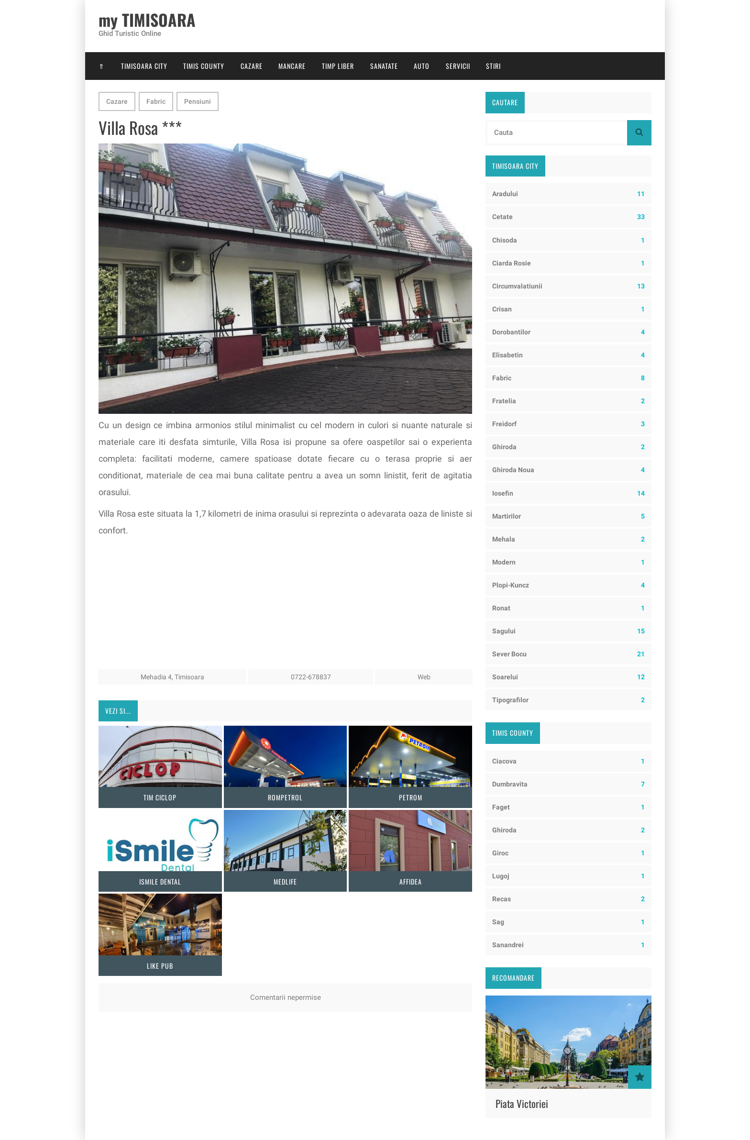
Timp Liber (338, 66)
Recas (568, 899)
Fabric (155, 101)
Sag (568, 922)
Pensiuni (197, 101)
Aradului (568, 194)
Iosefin (568, 493)
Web (424, 677)
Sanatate (384, 66)
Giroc (568, 853)
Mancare (292, 66)
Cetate (568, 217)
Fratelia (568, 401)
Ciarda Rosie (568, 263)
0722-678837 (311, 677)
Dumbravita (568, 784)
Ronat (568, 608)
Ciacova (568, 761)
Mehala (568, 539)
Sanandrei (568, 945)
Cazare (252, 66)
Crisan (568, 309)
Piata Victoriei (522, 1103)
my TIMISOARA (147, 20)
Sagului (568, 631)
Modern (568, 562)
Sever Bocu (568, 654)
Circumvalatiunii (568, 286)
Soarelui (568, 677)
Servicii (458, 66)
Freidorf (568, 424)
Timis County (203, 66)
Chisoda (568, 240)
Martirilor (568, 516)
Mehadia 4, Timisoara (172, 677)
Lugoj (568, 876)
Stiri (493, 66)
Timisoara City (144, 66)
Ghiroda (568, 447)
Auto (422, 66)
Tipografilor (568, 700)
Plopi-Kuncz (568, 585)
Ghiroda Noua (568, 470)
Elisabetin (568, 355)
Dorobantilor (568, 332)
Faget (568, 807)
